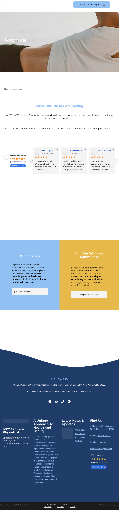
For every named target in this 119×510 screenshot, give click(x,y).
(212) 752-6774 (104, 436)
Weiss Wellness (18, 155)
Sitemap (60, 507)
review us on (18, 165)
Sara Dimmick (76, 151)
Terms (73, 507)
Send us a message (99, 442)
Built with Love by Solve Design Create (109, 505)
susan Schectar (104, 151)
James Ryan (47, 151)
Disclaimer (52, 504)
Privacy (47, 507)
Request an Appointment (101, 449)
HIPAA (65, 504)
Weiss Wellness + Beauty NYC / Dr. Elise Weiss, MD (14, 505)
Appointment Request (91, 5)
